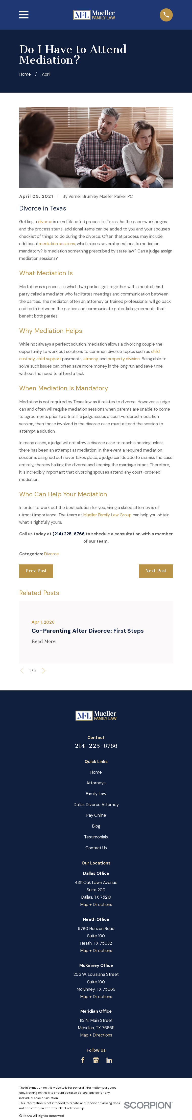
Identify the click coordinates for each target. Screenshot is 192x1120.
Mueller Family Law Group (107, 515)
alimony (90, 359)
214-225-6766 (96, 745)
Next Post (155, 571)
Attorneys (96, 783)
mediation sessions (57, 243)
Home (96, 772)
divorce (45, 221)
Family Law (96, 793)
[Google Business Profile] (96, 1060)
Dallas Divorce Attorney (96, 804)
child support (48, 359)
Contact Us (96, 848)
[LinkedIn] (109, 1060)
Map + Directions (96, 904)
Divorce (51, 554)
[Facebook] (83, 1060)
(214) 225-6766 (69, 534)
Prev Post (36, 571)
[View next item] (43, 670)
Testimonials (96, 837)
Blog (96, 826)
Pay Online (96, 815)
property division (124, 359)
